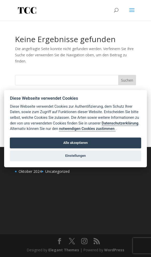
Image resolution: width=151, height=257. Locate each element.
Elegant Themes (63, 249)
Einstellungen (75, 156)
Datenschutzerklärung (120, 123)
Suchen (127, 80)
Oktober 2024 (30, 171)
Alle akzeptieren (75, 143)
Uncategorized (57, 171)
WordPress (114, 249)
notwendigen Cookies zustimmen (87, 129)
